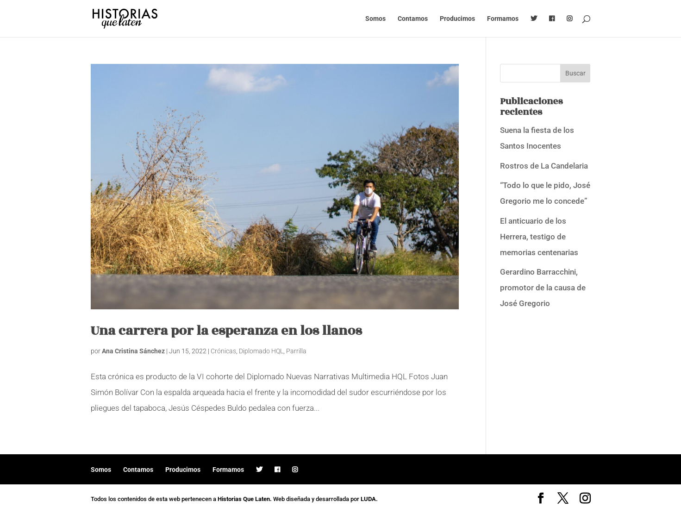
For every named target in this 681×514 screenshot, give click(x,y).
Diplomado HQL (261, 351)
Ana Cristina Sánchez (133, 351)
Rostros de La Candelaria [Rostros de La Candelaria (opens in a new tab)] (544, 165)
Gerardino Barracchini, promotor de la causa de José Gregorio (543, 287)
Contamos (413, 18)
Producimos (457, 18)
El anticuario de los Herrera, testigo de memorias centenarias (539, 236)
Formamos (503, 18)
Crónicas (223, 351)
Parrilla (296, 351)
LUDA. (369, 498)
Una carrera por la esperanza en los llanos (226, 331)
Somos (375, 18)
